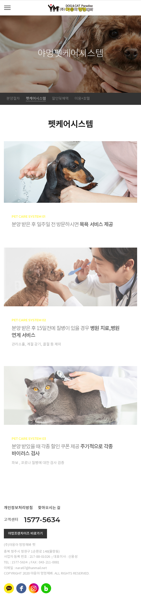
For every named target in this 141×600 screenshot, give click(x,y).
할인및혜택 (60, 99)
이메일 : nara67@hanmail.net (25, 568)
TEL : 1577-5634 (15, 562)
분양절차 (13, 99)
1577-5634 (42, 519)
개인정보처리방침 (18, 508)
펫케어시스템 (36, 99)
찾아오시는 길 (49, 508)
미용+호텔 (82, 99)
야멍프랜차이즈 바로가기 (25, 533)
